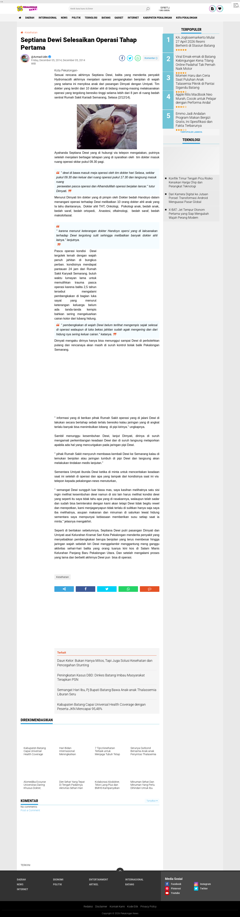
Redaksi (88, 906)
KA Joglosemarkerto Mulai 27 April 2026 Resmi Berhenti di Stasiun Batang (195, 41)
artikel (93, 884)
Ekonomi (58, 879)
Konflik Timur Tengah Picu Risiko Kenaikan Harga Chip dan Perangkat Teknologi (191, 182)
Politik (76, 17)
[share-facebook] (122, 58)
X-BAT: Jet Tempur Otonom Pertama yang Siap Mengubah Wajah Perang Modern (189, 213)
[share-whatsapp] (138, 58)
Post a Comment (30, 810)
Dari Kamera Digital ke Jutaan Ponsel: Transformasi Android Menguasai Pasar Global (188, 197)
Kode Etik (132, 906)
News (64, 17)
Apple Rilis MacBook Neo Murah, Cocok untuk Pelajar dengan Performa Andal (194, 98)
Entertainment (98, 879)
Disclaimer (101, 906)
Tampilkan (152, 801)
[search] (109, 8)
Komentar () (151, 58)
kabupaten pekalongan (158, 17)
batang (106, 17)
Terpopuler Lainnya (191, 131)
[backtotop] (120, 871)
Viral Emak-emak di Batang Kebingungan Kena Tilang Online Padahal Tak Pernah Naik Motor (194, 62)
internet (134, 17)
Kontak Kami (117, 906)
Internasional (48, 17)
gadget (119, 17)
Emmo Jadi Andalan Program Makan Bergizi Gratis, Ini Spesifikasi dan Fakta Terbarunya (195, 119)
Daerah (30, 17)
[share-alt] (64, 589)
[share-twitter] (130, 58)
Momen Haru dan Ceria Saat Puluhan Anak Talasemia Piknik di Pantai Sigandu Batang (195, 81)
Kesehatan (31, 32)
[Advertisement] (36, 124)
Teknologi (91, 17)
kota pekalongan (187, 17)
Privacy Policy (148, 906)
